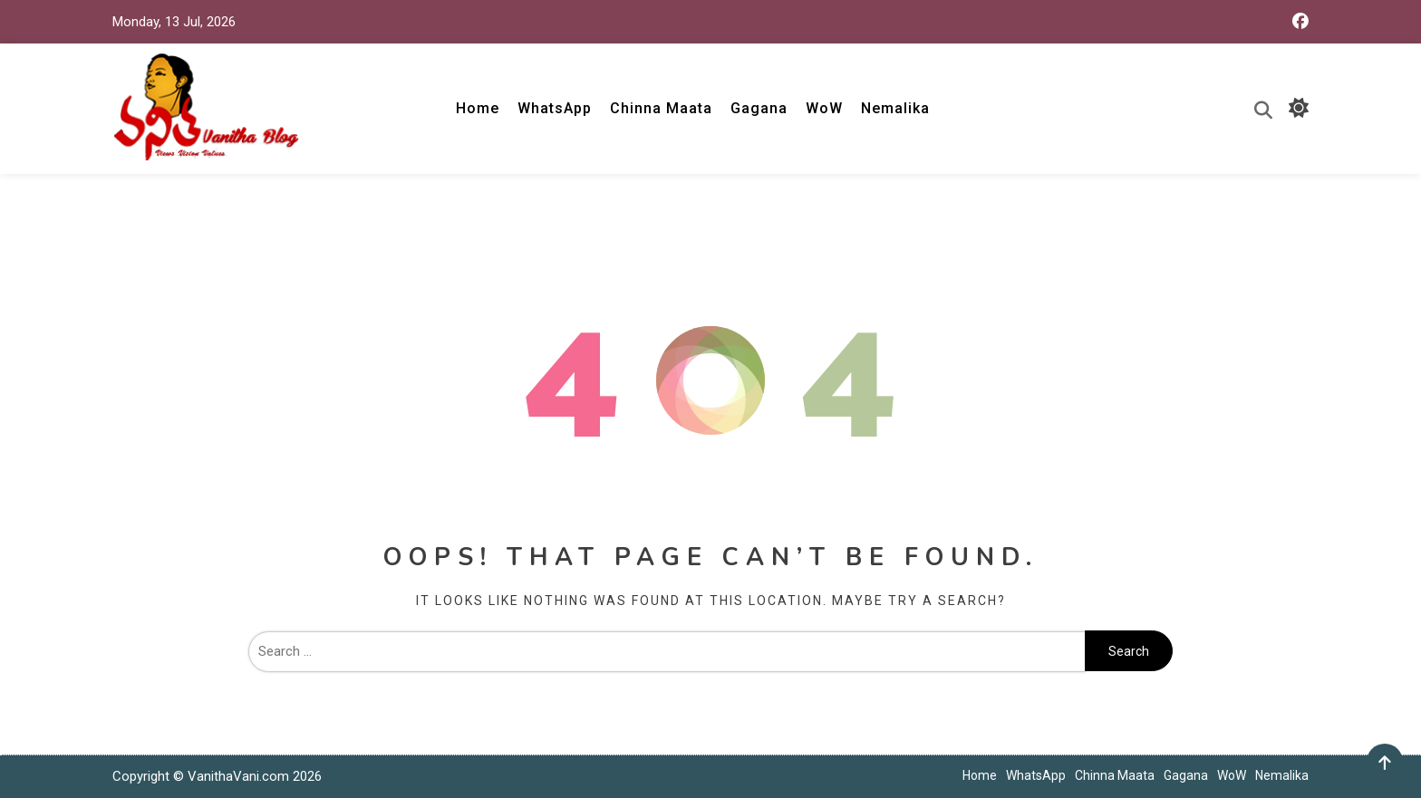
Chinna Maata (661, 108)
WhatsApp (554, 108)
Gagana (759, 108)
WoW (824, 108)
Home (477, 108)
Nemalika (895, 108)
